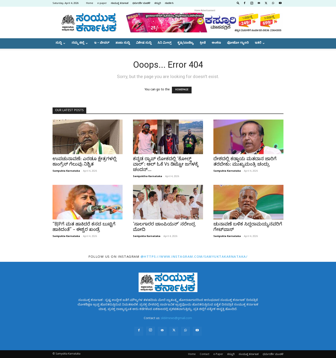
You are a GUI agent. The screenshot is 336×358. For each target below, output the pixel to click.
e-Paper (218, 354)
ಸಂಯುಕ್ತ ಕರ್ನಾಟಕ (119, 3)
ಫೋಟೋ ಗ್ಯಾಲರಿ (238, 43)
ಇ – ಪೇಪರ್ (101, 43)
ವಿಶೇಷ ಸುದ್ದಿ (144, 43)
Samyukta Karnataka (66, 170)
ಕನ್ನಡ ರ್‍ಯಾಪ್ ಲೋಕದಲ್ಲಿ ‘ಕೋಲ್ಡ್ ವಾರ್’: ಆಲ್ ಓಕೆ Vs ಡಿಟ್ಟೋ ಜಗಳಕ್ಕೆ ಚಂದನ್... (165, 165)
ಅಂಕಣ (216, 43)
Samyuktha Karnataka (147, 176)
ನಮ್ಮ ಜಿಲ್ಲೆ (80, 43)
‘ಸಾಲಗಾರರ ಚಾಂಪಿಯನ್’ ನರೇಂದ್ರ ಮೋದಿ (164, 227)
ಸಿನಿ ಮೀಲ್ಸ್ (164, 43)
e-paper (102, 3)
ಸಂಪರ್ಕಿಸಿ (169, 3)
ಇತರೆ (260, 43)
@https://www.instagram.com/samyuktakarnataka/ (194, 256)
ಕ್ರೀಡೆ (203, 43)
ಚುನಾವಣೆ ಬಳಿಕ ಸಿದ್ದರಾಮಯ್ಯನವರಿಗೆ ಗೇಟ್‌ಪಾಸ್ (247, 227)
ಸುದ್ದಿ (60, 43)
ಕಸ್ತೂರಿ (157, 3)
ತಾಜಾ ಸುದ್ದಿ (122, 43)
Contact (204, 354)
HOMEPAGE (181, 90)
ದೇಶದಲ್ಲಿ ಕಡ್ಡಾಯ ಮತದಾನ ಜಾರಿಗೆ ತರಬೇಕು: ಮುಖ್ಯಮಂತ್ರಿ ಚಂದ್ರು (245, 162)
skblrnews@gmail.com (176, 319)
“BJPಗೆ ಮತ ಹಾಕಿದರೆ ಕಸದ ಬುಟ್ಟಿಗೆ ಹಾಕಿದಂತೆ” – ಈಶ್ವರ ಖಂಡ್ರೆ (84, 227)
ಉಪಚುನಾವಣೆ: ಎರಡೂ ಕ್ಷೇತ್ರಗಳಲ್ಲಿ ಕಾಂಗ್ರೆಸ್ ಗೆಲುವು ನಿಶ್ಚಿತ (85, 162)
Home (89, 3)
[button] (238, 3)
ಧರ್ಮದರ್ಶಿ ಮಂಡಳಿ (141, 3)
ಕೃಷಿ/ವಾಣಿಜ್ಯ (186, 43)
